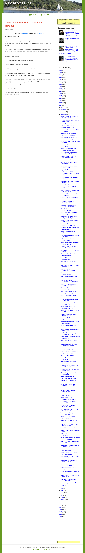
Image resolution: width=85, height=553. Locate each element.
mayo (62, 493)
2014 (60, 98)
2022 (60, 79)
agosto (63, 485)
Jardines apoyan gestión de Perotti (69, 483)
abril (62, 495)
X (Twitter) (40, 33)
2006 (60, 514)
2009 (60, 507)
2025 (60, 72)
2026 (60, 70)
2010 (60, 505)
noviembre (64, 109)
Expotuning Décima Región (67, 355)
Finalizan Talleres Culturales (67, 160)
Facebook (25, 33)
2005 (60, 516)
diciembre (63, 107)
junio (62, 490)
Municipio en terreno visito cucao (69, 388)
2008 (60, 509)
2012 (60, 103)
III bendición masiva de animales (69, 428)
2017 (60, 91)
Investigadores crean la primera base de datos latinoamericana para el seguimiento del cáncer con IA (72, 59)
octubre (63, 112)
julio (62, 488)
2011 (60, 105)
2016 (60, 93)
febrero (63, 499)
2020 (60, 84)
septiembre (64, 114)
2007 (60, 512)
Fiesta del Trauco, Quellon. (67, 127)
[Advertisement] (68, 529)
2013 (60, 100)
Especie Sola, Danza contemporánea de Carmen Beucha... (68, 186)
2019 (60, 86)
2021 (60, 82)
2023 (60, 77)
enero (62, 502)
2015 (60, 96)
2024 (60, 75)
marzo (62, 497)
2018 (60, 89)
